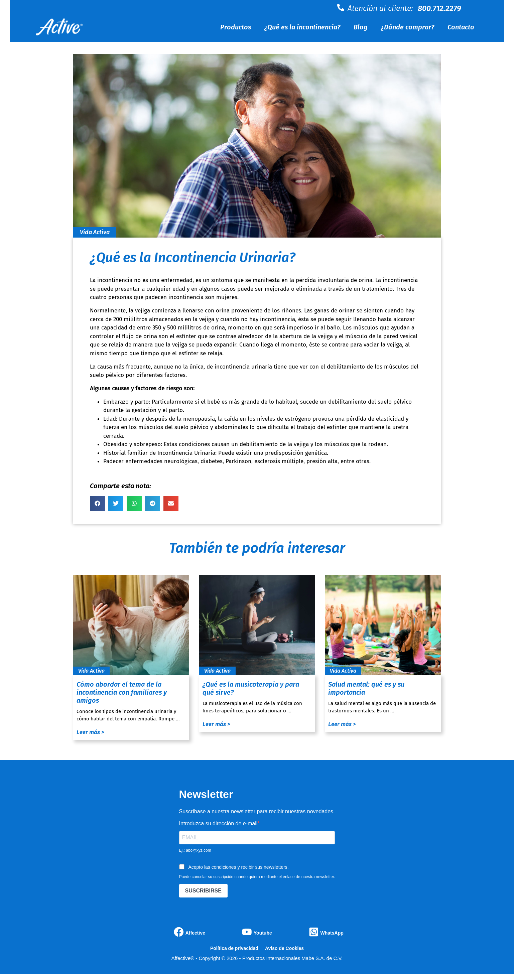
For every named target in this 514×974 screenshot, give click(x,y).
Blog (361, 27)
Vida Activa (95, 232)
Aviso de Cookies (284, 948)
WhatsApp (332, 933)
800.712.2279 (439, 8)
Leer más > (90, 732)
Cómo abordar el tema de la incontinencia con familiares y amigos (122, 692)
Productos (235, 27)
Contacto (460, 27)
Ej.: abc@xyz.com (195, 850)
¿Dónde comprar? (407, 27)
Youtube (263, 933)
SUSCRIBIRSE (203, 890)
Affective (195, 933)
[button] (97, 503)
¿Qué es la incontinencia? (302, 27)
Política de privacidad (234, 948)
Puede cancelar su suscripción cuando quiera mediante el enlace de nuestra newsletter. (257, 877)
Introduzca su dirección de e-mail (218, 823)
